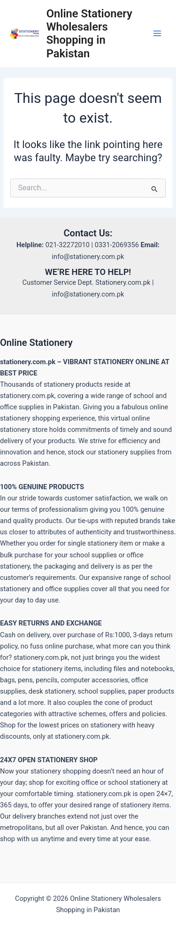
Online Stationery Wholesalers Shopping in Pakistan (89, 33)
